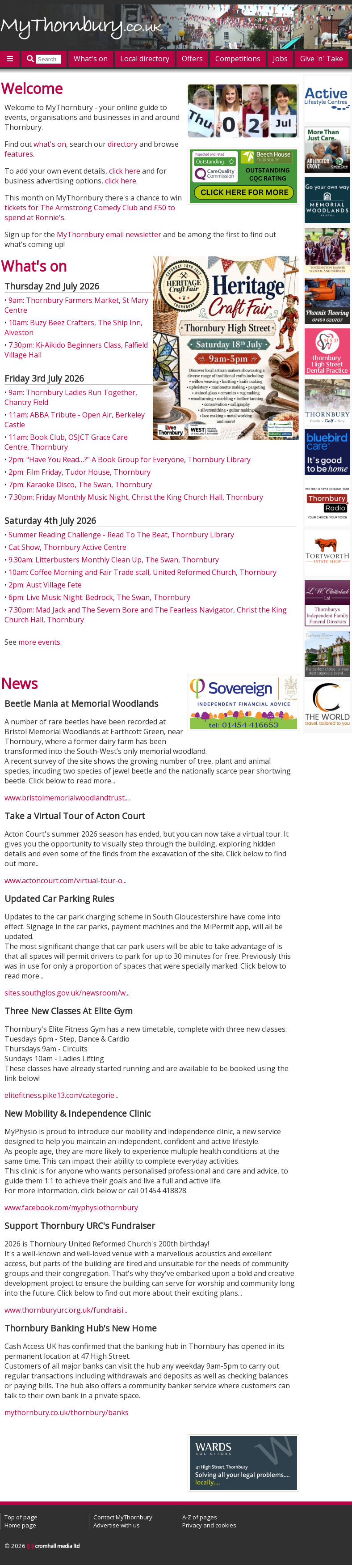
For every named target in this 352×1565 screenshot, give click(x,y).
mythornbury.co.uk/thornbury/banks (66, 1412)
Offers (192, 59)
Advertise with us (116, 1525)
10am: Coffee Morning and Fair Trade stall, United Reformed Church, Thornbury (142, 572)
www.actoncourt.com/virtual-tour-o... (65, 880)
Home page (20, 1525)
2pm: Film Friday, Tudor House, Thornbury (79, 472)
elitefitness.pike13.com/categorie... (61, 1095)
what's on (50, 144)
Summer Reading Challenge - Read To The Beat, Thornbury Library (121, 535)
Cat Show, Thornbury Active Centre (67, 547)
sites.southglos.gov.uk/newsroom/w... (67, 993)
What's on (91, 59)
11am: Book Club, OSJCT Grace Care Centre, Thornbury (66, 442)
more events (39, 642)
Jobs (280, 59)
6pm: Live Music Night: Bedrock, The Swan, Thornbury (99, 597)
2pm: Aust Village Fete (45, 585)
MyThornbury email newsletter (109, 234)
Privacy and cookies (209, 1525)
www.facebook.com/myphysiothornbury (71, 1207)
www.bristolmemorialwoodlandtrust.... (67, 798)
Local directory (144, 59)
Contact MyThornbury (122, 1517)
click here (124, 171)
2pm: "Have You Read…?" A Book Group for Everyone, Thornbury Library (129, 459)
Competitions (237, 59)
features (18, 154)
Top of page (21, 1517)
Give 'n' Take (321, 59)
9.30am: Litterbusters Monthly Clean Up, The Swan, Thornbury (113, 560)
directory (123, 144)
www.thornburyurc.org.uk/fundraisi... (65, 1310)
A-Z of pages (199, 1517)
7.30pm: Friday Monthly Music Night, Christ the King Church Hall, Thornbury (135, 497)
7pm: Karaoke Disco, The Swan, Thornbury (80, 484)
